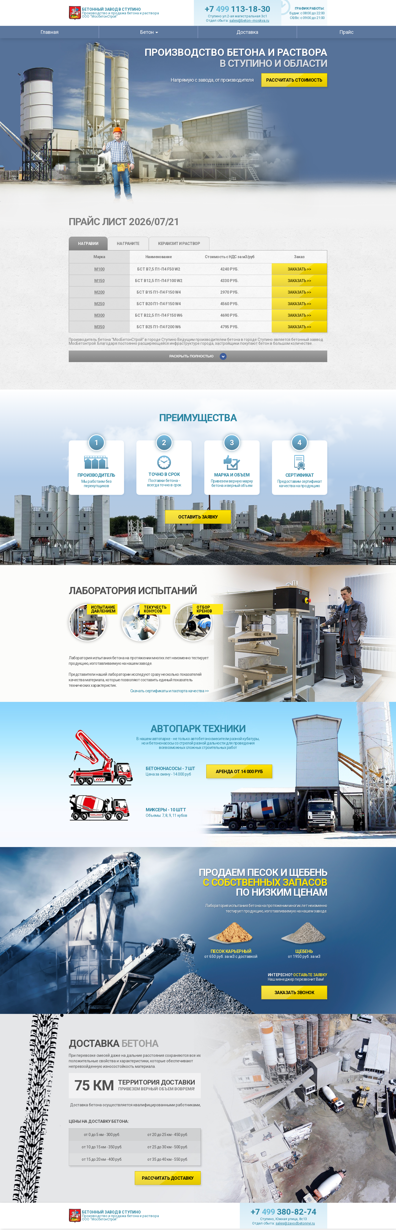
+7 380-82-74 (283, 1212)
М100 (99, 269)
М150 (99, 280)
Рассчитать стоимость (294, 80)
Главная (49, 32)
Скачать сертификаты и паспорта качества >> (169, 691)
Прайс (346, 32)
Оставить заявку (198, 517)
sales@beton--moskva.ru (249, 20)
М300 (99, 315)
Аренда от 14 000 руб (239, 771)
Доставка (247, 32)
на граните (128, 243)
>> (299, 269)
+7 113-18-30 (237, 9)
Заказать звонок (294, 992)
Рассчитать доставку (168, 1178)
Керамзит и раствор (179, 243)
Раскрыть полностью (198, 356)
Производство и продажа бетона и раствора (120, 12)
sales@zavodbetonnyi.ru (295, 1223)
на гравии (88, 243)
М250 (99, 304)
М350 (99, 327)
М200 (99, 292)
